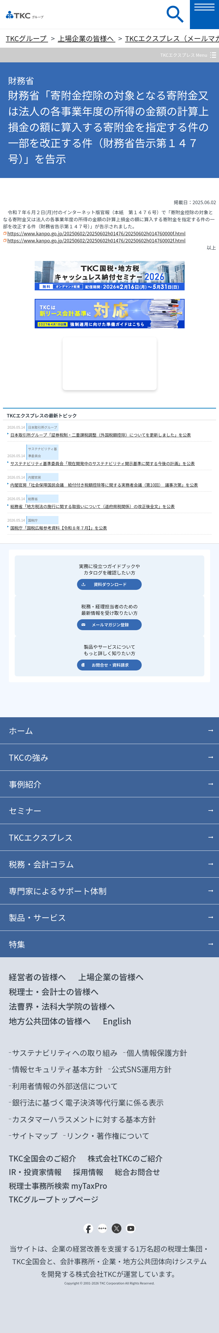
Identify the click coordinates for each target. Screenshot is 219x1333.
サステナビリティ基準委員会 (42, 452)
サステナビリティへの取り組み (65, 1052)
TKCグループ (27, 38)
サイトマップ (35, 1135)
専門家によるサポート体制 (58, 891)
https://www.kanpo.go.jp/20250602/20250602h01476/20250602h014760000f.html (96, 233)
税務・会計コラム (41, 864)
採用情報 (88, 1171)
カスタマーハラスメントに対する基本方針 (84, 1119)
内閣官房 (34, 477)
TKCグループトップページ (53, 1199)
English (117, 1021)
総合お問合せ (137, 1171)
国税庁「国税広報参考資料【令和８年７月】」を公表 (58, 528)
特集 (17, 944)
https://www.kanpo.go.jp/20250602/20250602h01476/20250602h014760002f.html (96, 240)
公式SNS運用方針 (141, 1069)
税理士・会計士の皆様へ (54, 991)
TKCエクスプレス (41, 837)
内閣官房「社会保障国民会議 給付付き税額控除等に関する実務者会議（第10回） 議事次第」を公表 (104, 485)
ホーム (21, 730)
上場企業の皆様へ (86, 38)
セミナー (25, 810)
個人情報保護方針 (156, 1052)
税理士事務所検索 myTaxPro (58, 1185)
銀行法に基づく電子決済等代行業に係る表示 (88, 1102)
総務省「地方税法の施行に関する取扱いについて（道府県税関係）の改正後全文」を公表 (92, 506)
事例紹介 (25, 784)
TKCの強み (29, 757)
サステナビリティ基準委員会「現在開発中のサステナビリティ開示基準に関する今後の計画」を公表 (102, 463)
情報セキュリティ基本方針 (57, 1069)
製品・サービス (37, 917)
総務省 (33, 498)
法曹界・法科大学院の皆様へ (62, 1006)
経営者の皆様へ (37, 977)
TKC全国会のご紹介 (42, 1158)
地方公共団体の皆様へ (50, 1021)
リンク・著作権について (108, 1135)
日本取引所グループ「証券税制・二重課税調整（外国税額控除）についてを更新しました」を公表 (100, 435)
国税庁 (33, 520)
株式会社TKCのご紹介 (125, 1158)
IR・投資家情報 (35, 1171)
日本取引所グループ (42, 427)
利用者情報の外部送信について (65, 1085)
